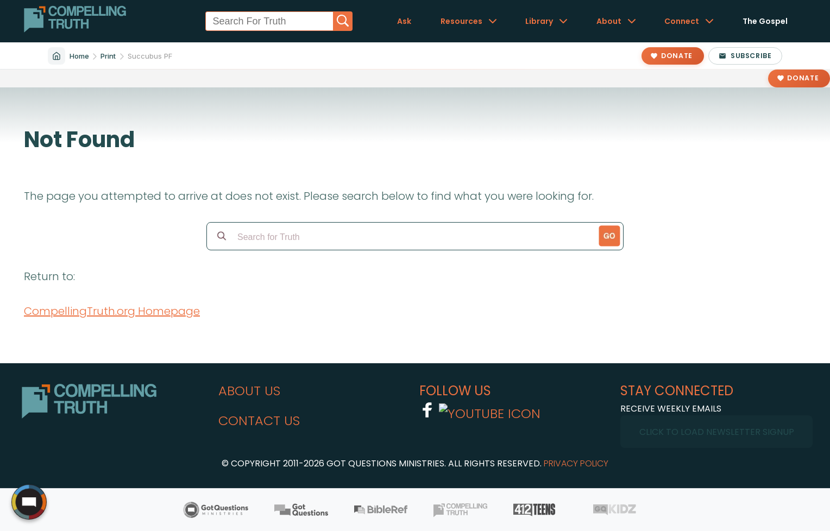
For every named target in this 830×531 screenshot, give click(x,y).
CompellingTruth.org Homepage (112, 311)
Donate (803, 78)
